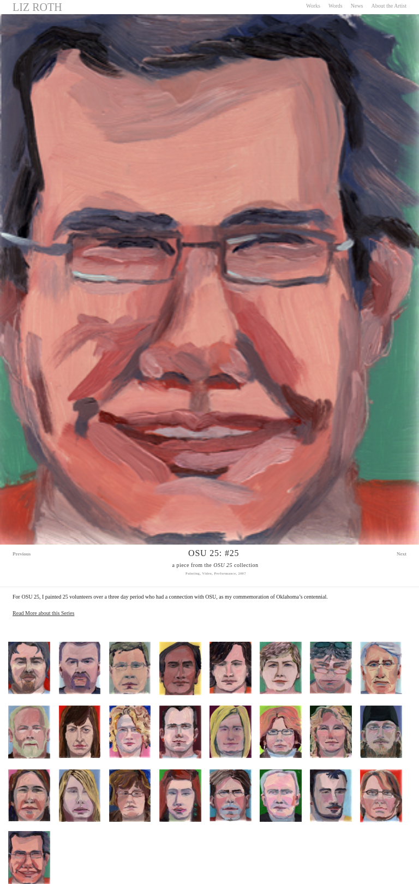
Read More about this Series (43, 613)
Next (401, 554)
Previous (22, 554)
